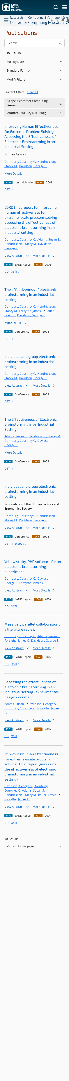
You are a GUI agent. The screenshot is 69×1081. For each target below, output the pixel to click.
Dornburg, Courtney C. (20, 162)
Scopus (21, 543)
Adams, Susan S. (48, 239)
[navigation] (34, 846)
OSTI (8, 189)
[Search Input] (34, 43)
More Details (15, 174)
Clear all (32, 92)
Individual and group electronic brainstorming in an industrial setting (30, 361)
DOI (6, 271)
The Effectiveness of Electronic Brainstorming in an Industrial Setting (30, 424)
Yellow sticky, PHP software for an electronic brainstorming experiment (32, 566)
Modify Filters (20, 79)
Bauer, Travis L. (48, 795)
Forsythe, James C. (31, 311)
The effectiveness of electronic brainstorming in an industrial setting (30, 294)
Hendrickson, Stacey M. (20, 244)
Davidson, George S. (33, 166)
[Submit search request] (60, 43)
